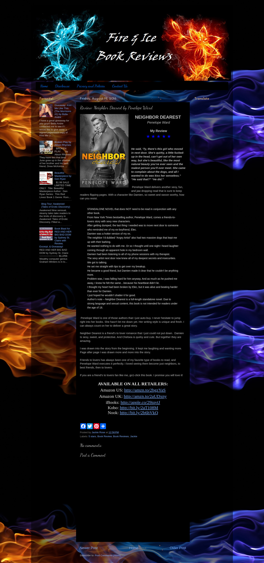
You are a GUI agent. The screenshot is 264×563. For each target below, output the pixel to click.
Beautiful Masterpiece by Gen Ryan (62, 175)
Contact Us (120, 86)
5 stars (92, 436)
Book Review (104, 436)
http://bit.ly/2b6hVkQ (139, 412)
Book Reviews (121, 436)
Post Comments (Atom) (108, 555)
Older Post (178, 548)
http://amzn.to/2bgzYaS (145, 390)
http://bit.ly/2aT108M (139, 407)
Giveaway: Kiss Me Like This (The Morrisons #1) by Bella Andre (62, 111)
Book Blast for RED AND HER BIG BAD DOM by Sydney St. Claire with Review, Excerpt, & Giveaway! (55, 237)
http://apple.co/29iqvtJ (140, 402)
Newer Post (89, 548)
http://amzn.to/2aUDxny (145, 396)
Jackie (133, 436)
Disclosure (62, 86)
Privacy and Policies (91, 86)
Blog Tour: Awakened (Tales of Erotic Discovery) (55, 205)
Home (44, 86)
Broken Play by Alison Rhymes (62, 143)
